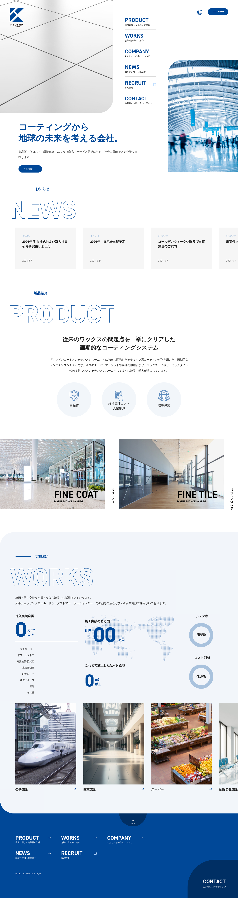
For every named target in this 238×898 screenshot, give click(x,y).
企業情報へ (29, 169)
